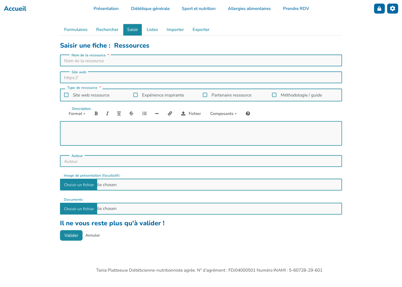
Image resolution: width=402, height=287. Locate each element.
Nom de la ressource (91, 55)
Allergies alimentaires (249, 9)
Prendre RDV (296, 9)
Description (81, 109)
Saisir (132, 30)
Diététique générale (150, 9)
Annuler (92, 235)
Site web (79, 72)
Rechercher (107, 30)
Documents (73, 199)
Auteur (77, 156)
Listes (152, 30)
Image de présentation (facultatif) (92, 175)
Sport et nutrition (199, 9)
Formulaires (75, 30)
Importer (175, 30)
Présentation (106, 9)
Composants (223, 113)
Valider (71, 235)
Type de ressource (84, 88)
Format (77, 113)
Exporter (201, 30)
